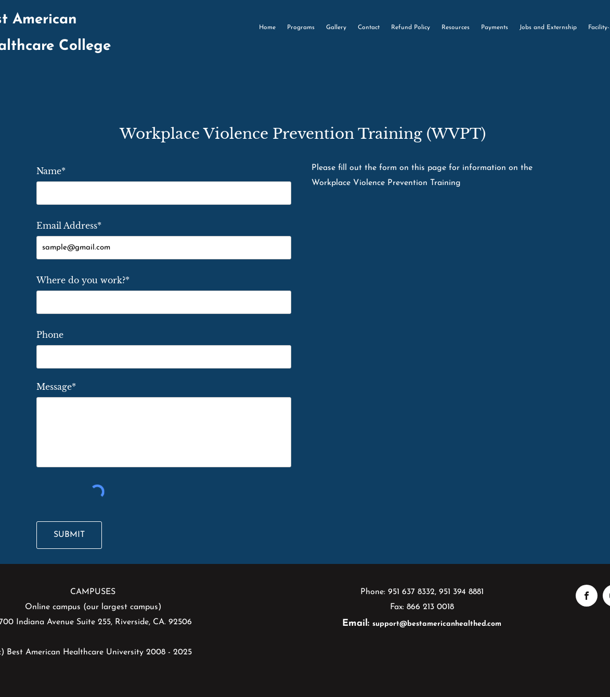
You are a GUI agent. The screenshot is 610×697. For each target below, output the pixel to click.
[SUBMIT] (69, 535)
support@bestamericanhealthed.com (436, 624)
